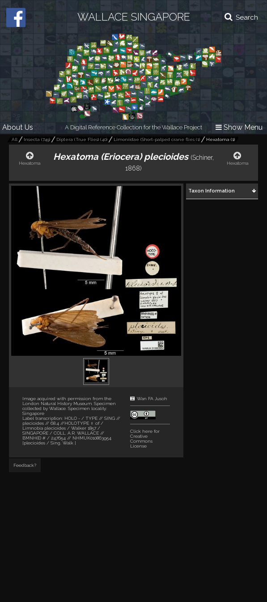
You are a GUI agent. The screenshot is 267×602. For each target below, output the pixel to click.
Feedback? (24, 465)
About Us (17, 127)
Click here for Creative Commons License (145, 438)
